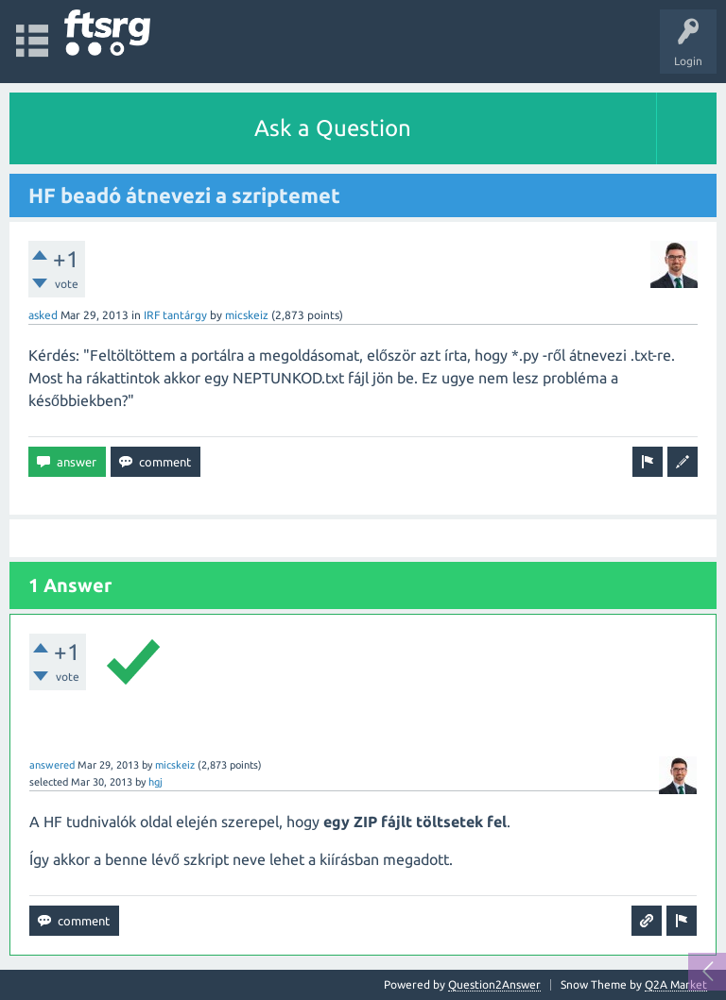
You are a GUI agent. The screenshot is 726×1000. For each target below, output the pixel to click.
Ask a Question (332, 128)
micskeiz (246, 315)
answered (52, 765)
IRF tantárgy (175, 315)
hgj (155, 782)
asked (43, 315)
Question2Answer (494, 984)
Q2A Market (676, 984)
